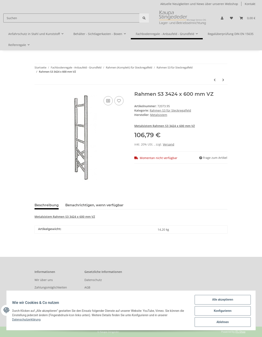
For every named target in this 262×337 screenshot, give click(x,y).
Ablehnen (221, 322)
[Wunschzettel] (231, 18)
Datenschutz (93, 280)
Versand (168, 144)
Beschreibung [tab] (47, 205)
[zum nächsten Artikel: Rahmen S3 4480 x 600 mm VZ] (223, 79)
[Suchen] (71, 18)
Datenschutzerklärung (27, 320)
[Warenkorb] (247, 18)
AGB (87, 287)
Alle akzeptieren (221, 300)
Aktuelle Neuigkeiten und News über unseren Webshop (199, 4)
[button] (222, 18)
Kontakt (250, 4)
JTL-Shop (240, 331)
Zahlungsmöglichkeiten (51, 287)
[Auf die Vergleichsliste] (108, 100)
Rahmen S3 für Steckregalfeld (170, 110)
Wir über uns (44, 280)
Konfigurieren (221, 311)
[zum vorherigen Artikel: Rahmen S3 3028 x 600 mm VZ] (214, 79)
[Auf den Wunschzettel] (119, 100)
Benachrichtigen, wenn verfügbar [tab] (94, 205)
